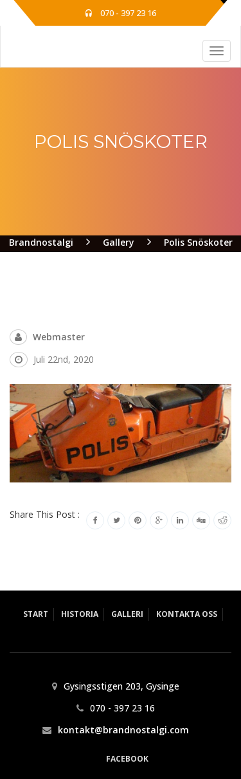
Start (35, 614)
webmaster (59, 337)
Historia (79, 614)
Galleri (127, 614)
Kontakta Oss (186, 614)
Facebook (127, 758)
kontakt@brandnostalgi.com (123, 730)
